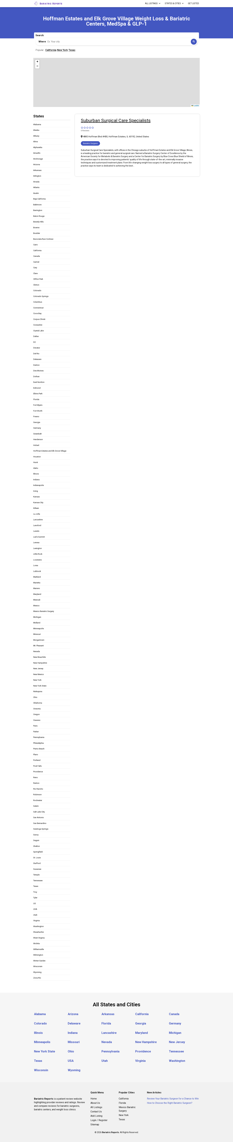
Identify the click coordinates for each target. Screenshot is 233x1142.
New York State (39, 686)
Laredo (36, 531)
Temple (36, 875)
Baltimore (37, 205)
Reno (35, 777)
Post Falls (37, 766)
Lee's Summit (39, 537)
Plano (35, 754)
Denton (36, 365)
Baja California (39, 199)
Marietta (36, 583)
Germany (37, 428)
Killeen (36, 508)
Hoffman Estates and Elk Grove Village (49, 451)
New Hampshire (40, 663)
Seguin (36, 840)
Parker (36, 731)
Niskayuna (37, 691)
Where (42, 41)
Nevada (36, 651)
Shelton (36, 846)
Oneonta (37, 709)
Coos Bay (37, 313)
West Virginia (39, 938)
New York (37, 680)
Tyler (35, 898)
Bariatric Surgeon (90, 143)
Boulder (36, 233)
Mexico (36, 605)
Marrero (36, 588)
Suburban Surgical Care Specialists (116, 120)
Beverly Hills (38, 222)
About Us (95, 1102)
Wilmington (38, 955)
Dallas (36, 336)
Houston (37, 457)
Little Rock (37, 554)
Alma (35, 141)
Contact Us (96, 1110)
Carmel (36, 262)
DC (34, 342)
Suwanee (37, 869)
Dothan (36, 376)
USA (35, 909)
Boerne (36, 227)
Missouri (37, 634)
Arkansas (37, 170)
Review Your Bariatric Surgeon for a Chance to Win (173, 1097)
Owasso (36, 720)
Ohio (35, 697)
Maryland (37, 594)
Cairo (35, 245)
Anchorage (38, 159)
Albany (36, 136)
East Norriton (38, 382)
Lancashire (38, 519)
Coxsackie (37, 325)
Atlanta (36, 187)
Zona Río (37, 978)
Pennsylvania (38, 737)
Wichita (36, 943)
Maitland (37, 577)
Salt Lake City (39, 812)
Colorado (37, 290)
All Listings (151, 3)
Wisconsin (37, 966)
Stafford (37, 863)
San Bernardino (39, 823)
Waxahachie (38, 932)
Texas (35, 886)
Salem (36, 806)
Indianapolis (38, 485)
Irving (35, 491)
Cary (35, 267)
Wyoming (37, 972)
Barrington (37, 210)
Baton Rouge (38, 216)
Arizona (36, 164)
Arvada (36, 182)
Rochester (37, 800)
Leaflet (195, 106)
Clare (35, 273)
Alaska (36, 130)
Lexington (37, 548)
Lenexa (36, 542)
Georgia (36, 422)
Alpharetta (37, 147)
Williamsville (38, 949)
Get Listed (193, 3)
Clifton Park (38, 279)
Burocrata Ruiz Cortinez (43, 239)
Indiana (36, 479)
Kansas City (38, 502)
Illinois (36, 474)
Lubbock (37, 571)
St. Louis (37, 858)
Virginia (36, 920)
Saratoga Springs (40, 829)
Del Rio (36, 353)
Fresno (36, 416)
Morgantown (38, 640)
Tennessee (37, 880)
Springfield (38, 852)
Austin (36, 193)
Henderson (38, 439)
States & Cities (173, 3)
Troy (35, 892)
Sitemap (94, 1123)
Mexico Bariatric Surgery (43, 611)
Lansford (37, 525)
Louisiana (37, 560)
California (37, 250)
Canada (36, 256)
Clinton (36, 285)
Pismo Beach (38, 749)
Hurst (35, 462)
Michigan (37, 617)
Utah (35, 915)
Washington (38, 926)
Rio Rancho (38, 789)
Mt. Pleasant (38, 645)
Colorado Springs (40, 296)
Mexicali (36, 600)
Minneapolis (38, 628)
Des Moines (38, 371)
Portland (36, 760)
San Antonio (38, 817)
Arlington (37, 176)
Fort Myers (37, 405)
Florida (36, 399)
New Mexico (38, 674)
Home (93, 1097)
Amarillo (36, 153)
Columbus (37, 302)
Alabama (37, 124)
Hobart (36, 445)
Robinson (37, 794)
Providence (38, 772)
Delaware (37, 359)
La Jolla (36, 514)
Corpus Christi (39, 319)
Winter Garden (39, 961)
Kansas (36, 497)
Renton (36, 783)
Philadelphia (38, 743)
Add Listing (96, 1115)
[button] (37, 62)
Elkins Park (37, 393)
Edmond (37, 388)
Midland (36, 623)
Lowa (35, 565)
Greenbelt (37, 434)
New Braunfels (39, 657)
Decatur (36, 348)
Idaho (35, 468)
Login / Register (98, 1119)
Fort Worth (37, 411)
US (34, 903)
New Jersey (38, 668)
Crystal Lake (38, 331)
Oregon (36, 714)
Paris (35, 726)
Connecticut (38, 308)
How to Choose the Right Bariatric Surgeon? (169, 1102)
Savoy (35, 835)
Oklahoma (37, 703)
